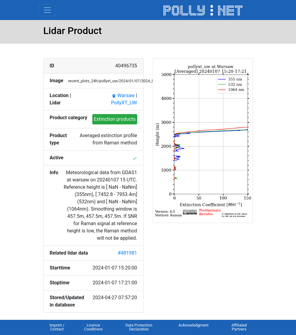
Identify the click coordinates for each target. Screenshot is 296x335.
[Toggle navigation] (47, 10)
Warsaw (123, 95)
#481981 (127, 253)
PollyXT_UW (124, 103)
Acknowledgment (194, 325)
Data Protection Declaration (138, 327)
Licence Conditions (93, 327)
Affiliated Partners (239, 327)
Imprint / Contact (56, 327)
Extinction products (115, 119)
